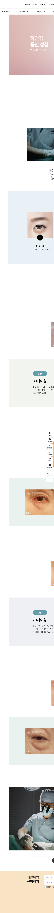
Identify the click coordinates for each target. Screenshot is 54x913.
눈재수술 (42, 4)
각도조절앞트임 (23, 11)
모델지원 (50, 453)
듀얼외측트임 (41, 11)
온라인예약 (49, 472)
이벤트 (49, 434)
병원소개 (27, 4)
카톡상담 (50, 440)
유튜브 (49, 459)
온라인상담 (49, 447)
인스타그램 (49, 466)
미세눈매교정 (6, 11)
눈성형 (35, 4)
